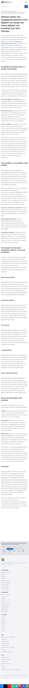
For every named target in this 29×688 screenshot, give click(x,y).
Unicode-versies (5, 643)
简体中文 (4, 551)
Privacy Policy (4, 661)
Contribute (3, 657)
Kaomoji (3, 649)
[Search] (26, 6)
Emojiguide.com (4, 11)
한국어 (14, 551)
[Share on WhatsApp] (12, 686)
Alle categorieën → (5, 611)
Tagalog (10, 553)
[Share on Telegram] (16, 686)
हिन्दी (23, 551)
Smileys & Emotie (5, 605)
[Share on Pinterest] (9, 686)
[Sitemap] (26, 2)
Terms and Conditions (6, 659)
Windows (3, 623)
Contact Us (3, 667)
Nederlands (10, 548)
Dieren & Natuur (5, 584)
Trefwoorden (4, 639)
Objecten (3, 576)
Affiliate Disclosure (5, 663)
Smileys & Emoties (5, 582)
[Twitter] (5, 567)
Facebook (3, 621)
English (3, 546)
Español (9, 546)
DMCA (2, 665)
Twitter (2, 625)
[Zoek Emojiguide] (12, 6)
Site (2, 677)
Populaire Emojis (5, 645)
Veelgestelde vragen (6, 651)
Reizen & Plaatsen (5, 580)
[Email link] (27, 686)
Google (3, 619)
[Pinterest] (8, 567)
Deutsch (14, 546)
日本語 (9, 551)
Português (16, 548)
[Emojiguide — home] (6, 2)
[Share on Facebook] (2, 686)
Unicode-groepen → (5, 589)
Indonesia (4, 553)
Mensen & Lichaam (5, 572)
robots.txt (6, 677)
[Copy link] (23, 686)
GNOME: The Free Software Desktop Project (11, 669)
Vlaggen (3, 574)
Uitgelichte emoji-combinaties (8, 637)
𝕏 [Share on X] (5, 686)
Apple (2, 617)
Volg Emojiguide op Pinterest (7, 647)
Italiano (3, 548)
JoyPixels (3, 629)
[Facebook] (2, 567)
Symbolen (3, 578)
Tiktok (2, 631)
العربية (19, 551)
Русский (22, 548)
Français (20, 546)
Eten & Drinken (4, 586)
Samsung (3, 627)
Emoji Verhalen (13, 11)
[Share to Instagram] (20, 686)
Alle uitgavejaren (5, 641)
